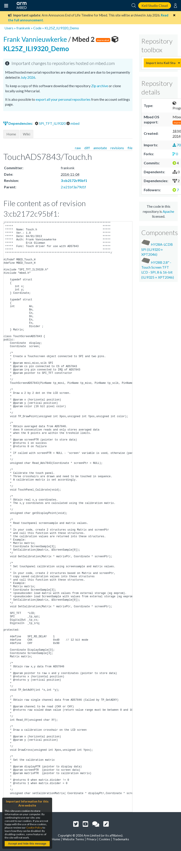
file (130, 148)
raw (78, 148)
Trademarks (121, 839)
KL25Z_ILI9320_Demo (62, 28)
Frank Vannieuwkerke (35, 39)
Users (8, 28)
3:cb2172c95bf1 (74, 180)
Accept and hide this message (27, 843)
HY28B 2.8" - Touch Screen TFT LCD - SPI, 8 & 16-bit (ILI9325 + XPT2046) (157, 268)
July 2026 (28, 77)
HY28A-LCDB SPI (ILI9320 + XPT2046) (157, 247)
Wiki (26, 134)
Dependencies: (18, 123)
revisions (117, 148)
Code (37, 28)
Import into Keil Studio (161, 63)
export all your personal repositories (63, 99)
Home (11, 134)
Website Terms (73, 839)
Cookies (104, 839)
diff (87, 148)
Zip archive (99, 86)
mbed (72, 123)
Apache (168, 211)
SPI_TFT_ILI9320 (50, 123)
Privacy (91, 839)
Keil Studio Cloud (155, 5)
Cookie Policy (34, 827)
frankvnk (23, 28)
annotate (100, 148)
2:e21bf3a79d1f (73, 187)
